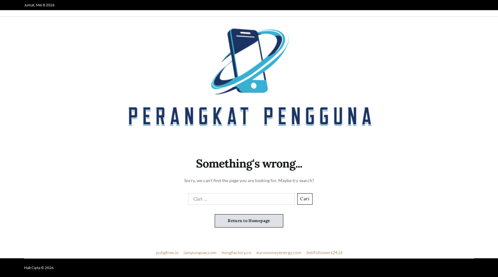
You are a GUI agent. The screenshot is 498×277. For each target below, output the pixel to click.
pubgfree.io (167, 252)
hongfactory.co (236, 252)
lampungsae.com (200, 252)
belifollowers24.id (324, 252)
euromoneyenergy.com (278, 252)
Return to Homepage (249, 220)
